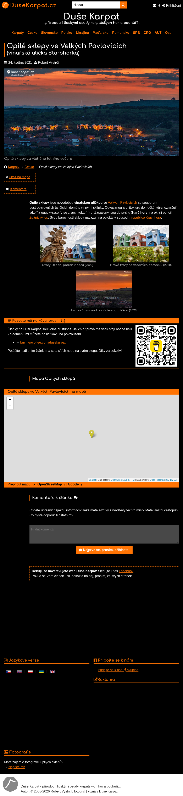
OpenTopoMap (157, 480)
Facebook (126, 571)
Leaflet (92, 480)
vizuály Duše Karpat (102, 791)
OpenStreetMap (119, 480)
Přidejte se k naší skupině (118, 670)
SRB (136, 32)
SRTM (131, 480)
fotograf (79, 791)
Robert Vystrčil (61, 791)
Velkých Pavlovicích (122, 202)
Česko (32, 32)
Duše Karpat (30, 786)
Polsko (66, 32)
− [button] (10, 406)
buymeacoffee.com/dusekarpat (43, 342)
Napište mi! (16, 767)
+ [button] (10, 400)
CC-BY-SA (171, 480)
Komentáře (18, 189)
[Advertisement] (104, 617)
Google (73, 484)
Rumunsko (120, 32)
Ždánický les (38, 217)
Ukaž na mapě (19, 177)
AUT (158, 32)
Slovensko (49, 32)
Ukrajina (82, 32)
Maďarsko (100, 32)
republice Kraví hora (146, 217)
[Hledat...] (96, 5)
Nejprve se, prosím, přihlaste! (104, 550)
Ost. (168, 32)
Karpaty (17, 32)
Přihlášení (171, 5)
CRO (147, 32)
